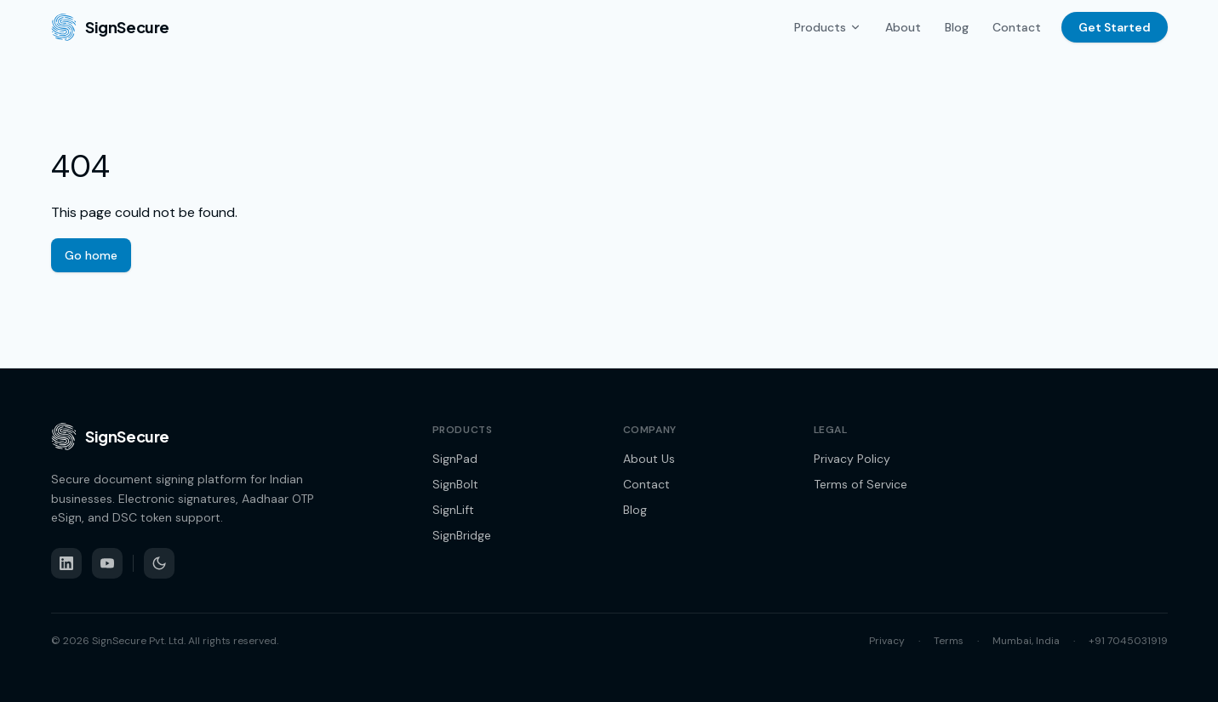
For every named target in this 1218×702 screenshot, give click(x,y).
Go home (91, 255)
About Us (649, 458)
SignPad (454, 458)
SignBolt (455, 484)
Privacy (887, 641)
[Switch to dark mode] (159, 563)
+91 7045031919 (1128, 641)
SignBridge (461, 535)
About (903, 27)
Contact (1016, 27)
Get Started (1114, 27)
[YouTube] (107, 563)
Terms (949, 641)
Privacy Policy (852, 458)
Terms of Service (860, 484)
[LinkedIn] (66, 563)
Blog (957, 27)
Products (827, 27)
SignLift (453, 509)
